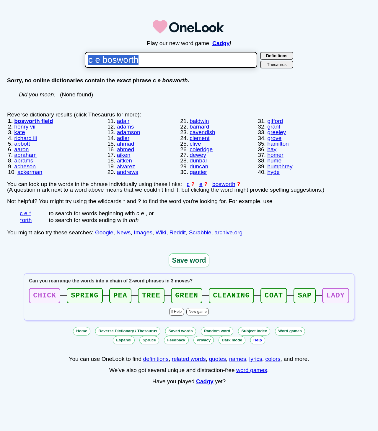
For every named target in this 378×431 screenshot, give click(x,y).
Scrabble (200, 232)
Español (123, 340)
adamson (128, 132)
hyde (273, 172)
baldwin (199, 121)
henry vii (24, 127)
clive (195, 144)
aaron (21, 149)
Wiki (161, 232)
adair (123, 121)
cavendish (202, 132)
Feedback (176, 340)
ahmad (125, 144)
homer (275, 155)
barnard (199, 127)
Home (81, 331)
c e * (25, 213)
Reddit (178, 232)
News (123, 232)
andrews (128, 172)
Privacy (204, 340)
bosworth (223, 184)
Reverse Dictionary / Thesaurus (127, 331)
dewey (198, 155)
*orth (26, 220)
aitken (124, 160)
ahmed (125, 149)
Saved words (180, 331)
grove (274, 138)
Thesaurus (276, 64)
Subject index (254, 331)
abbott (22, 144)
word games (251, 370)
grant (273, 127)
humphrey (279, 166)
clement (199, 138)
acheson (25, 166)
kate (19, 132)
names (237, 359)
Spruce (149, 340)
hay (271, 149)
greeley (276, 132)
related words (189, 359)
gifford (275, 121)
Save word (189, 260)
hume (274, 160)
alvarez (126, 166)
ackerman (29, 172)
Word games (290, 331)
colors (272, 359)
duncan (199, 166)
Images (143, 232)
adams (125, 127)
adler (123, 138)
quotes (217, 359)
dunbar (198, 160)
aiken (124, 155)
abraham (25, 155)
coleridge (201, 149)
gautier (198, 172)
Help (178, 311)
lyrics (255, 359)
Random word (217, 331)
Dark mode (232, 340)
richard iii (25, 138)
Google (104, 232)
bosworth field (33, 121)
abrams (23, 160)
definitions (155, 359)
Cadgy (221, 43)
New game (198, 311)
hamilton (278, 144)
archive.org (228, 232)
